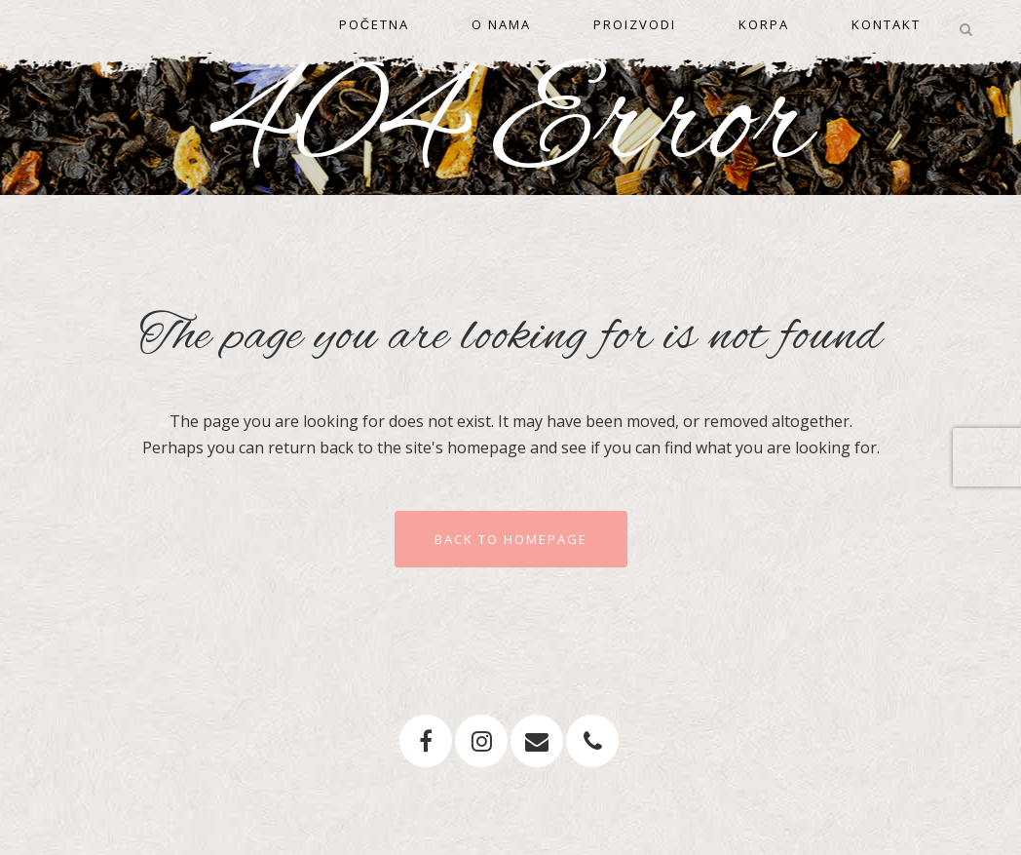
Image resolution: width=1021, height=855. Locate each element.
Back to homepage (511, 539)
